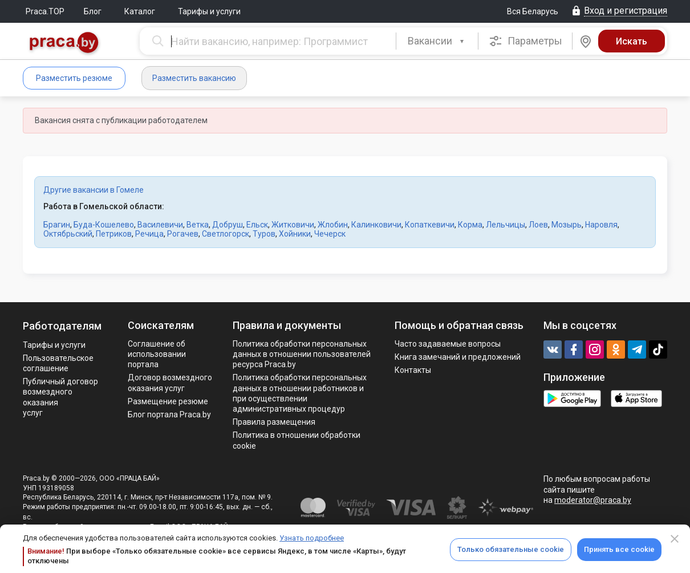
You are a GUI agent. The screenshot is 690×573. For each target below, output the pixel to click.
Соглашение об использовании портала (157, 354)
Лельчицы (505, 224)
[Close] (674, 538)
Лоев (538, 224)
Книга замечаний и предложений (458, 356)
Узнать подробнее (311, 538)
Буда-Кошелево (104, 224)
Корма (470, 224)
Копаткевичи (429, 224)
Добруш (227, 224)
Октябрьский (67, 233)
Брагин (56, 224)
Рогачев (182, 233)
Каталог (139, 11)
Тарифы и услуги (209, 11)
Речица (149, 233)
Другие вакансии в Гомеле (93, 189)
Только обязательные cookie (510, 549)
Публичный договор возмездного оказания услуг (60, 397)
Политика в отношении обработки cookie (296, 440)
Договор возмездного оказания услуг (170, 382)
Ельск (257, 224)
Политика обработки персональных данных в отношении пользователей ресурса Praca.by (302, 354)
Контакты (413, 370)
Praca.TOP (45, 11)
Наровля (601, 224)
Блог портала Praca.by (169, 414)
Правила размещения (274, 421)
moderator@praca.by (592, 500)
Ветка (197, 224)
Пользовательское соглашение (58, 363)
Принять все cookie (619, 549)
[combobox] (437, 41)
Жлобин (333, 224)
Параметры (525, 41)
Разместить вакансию (194, 78)
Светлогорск (225, 233)
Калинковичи (376, 224)
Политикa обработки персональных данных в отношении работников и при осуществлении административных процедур (300, 393)
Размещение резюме (168, 401)
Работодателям (62, 326)
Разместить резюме (74, 78)
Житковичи (292, 224)
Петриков (114, 233)
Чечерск (330, 233)
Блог (93, 11)
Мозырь (566, 224)
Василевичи (160, 224)
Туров (264, 233)
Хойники (295, 233)
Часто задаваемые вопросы (448, 343)
